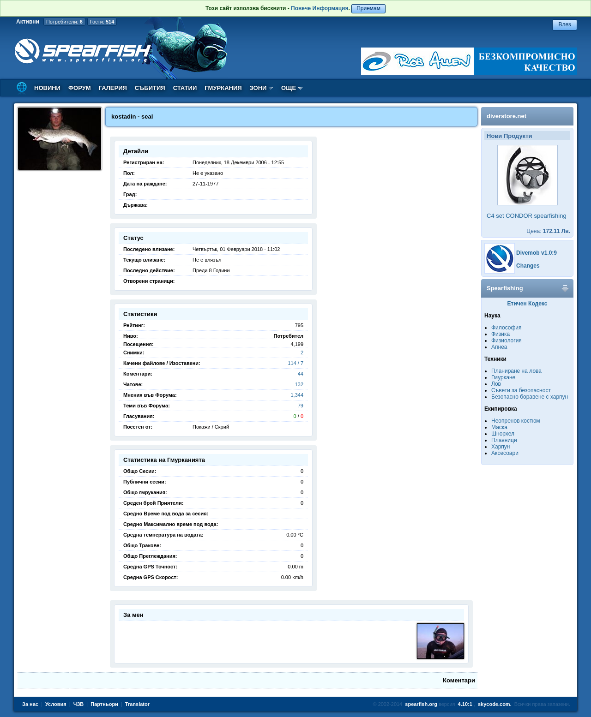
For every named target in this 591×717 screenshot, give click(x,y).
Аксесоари (505, 453)
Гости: (102, 21)
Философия (506, 327)
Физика (500, 334)
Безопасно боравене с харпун (529, 397)
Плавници (504, 440)
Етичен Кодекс (527, 303)
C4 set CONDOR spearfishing (527, 215)
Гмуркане (503, 377)
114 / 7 (295, 363)
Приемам (368, 8)
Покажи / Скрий (211, 427)
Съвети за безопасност (521, 390)
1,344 (296, 395)
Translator (137, 704)
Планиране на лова (516, 371)
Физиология (506, 340)
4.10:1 (465, 704)
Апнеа (499, 347)
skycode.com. (495, 704)
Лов (496, 384)
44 (300, 373)
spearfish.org (421, 704)
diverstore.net (506, 116)
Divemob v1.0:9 (536, 253)
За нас (30, 704)
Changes (528, 266)
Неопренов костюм (515, 421)
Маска (499, 427)
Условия (55, 704)
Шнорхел (502, 433)
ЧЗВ (78, 704)
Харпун (500, 446)
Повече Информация (319, 8)
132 (299, 384)
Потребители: (64, 21)
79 (300, 405)
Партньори (104, 704)
